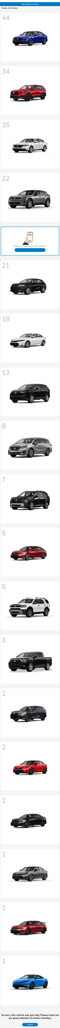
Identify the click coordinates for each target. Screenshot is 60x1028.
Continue (30, 1025)
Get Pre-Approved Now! (30, 250)
